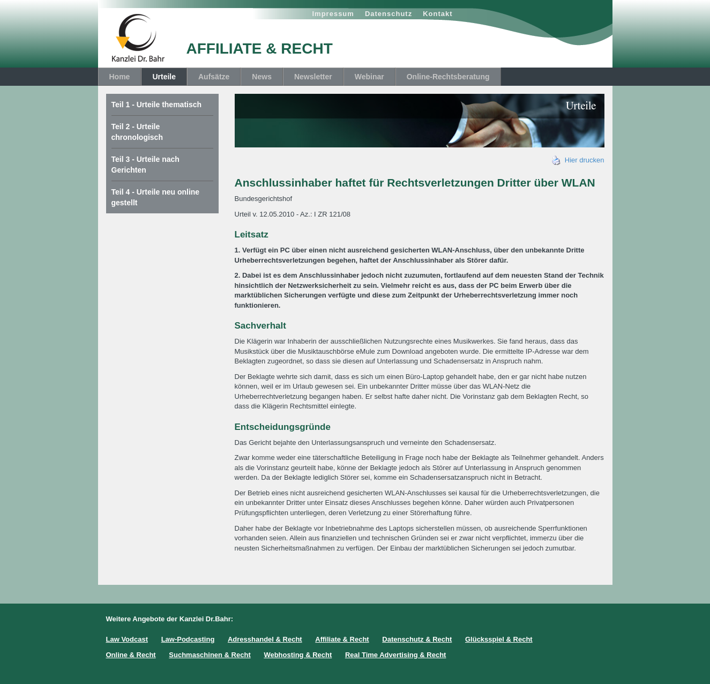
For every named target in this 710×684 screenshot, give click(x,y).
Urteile (164, 76)
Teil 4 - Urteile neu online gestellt (155, 197)
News (262, 76)
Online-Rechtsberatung (448, 76)
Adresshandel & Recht (265, 639)
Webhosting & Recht (298, 655)
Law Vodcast (127, 639)
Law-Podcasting (188, 639)
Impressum (333, 14)
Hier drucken (578, 160)
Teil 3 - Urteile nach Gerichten (145, 164)
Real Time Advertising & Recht (395, 655)
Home (119, 76)
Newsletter (313, 76)
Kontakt (437, 14)
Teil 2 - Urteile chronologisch (137, 132)
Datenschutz (388, 14)
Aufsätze (213, 76)
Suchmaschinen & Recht (209, 655)
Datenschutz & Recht (417, 639)
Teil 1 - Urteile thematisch (156, 104)
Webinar (369, 76)
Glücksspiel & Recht (499, 639)
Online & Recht (131, 655)
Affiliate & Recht (342, 639)
